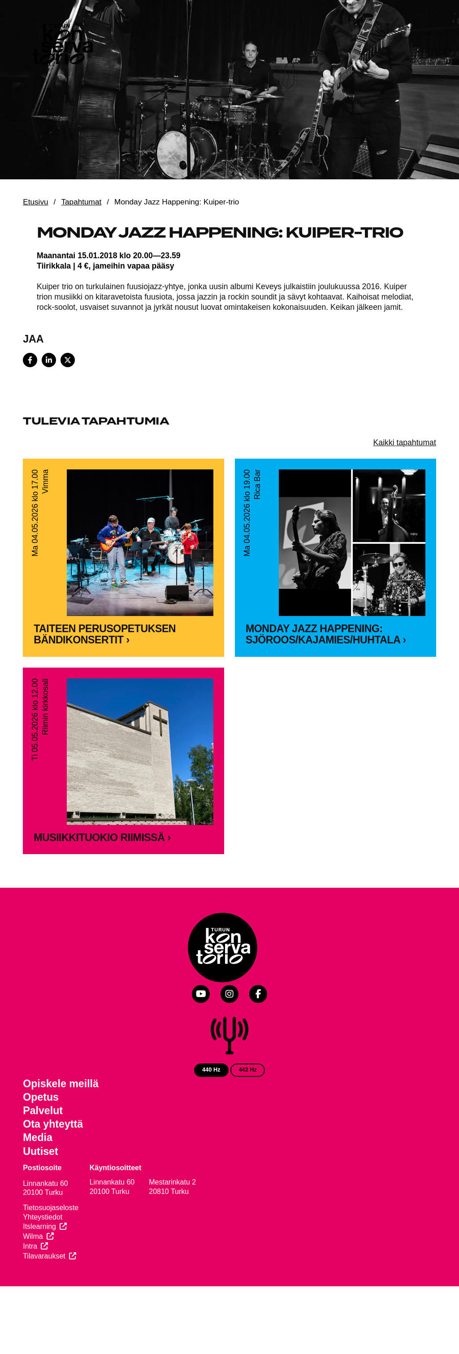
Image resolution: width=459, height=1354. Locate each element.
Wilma (33, 1236)
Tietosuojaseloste (50, 1207)
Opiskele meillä (61, 1083)
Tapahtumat (81, 201)
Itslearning (39, 1226)
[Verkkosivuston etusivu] (62, 46)
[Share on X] (68, 360)
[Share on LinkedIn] (49, 360)
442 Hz (247, 1069)
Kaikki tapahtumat (404, 442)
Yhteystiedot (42, 1217)
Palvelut (43, 1110)
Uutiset (40, 1151)
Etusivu (35, 201)
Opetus (41, 1097)
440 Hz (211, 1069)
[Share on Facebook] (30, 360)
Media (37, 1137)
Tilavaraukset (44, 1256)
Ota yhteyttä (53, 1124)
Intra (30, 1246)
